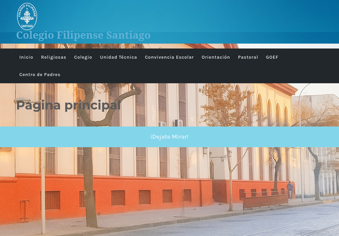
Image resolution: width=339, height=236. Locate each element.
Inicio (26, 57)
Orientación (216, 57)
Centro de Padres (40, 74)
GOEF (272, 57)
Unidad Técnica (118, 57)
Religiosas (53, 57)
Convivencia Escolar (169, 57)
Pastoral (248, 57)
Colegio (83, 57)
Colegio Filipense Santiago (83, 35)
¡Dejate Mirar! (169, 136)
